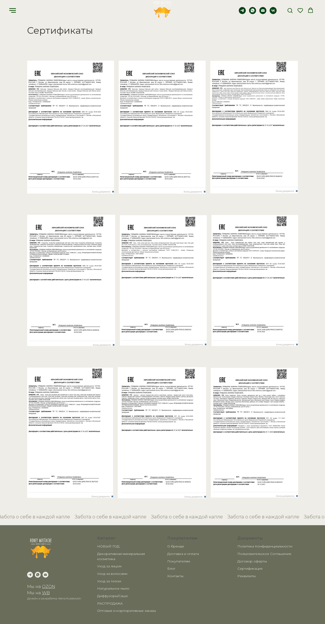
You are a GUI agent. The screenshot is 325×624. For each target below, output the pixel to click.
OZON (48, 586)
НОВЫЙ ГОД (108, 546)
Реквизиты (246, 576)
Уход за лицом (109, 566)
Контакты (175, 576)
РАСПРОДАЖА (110, 603)
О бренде (175, 546)
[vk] (273, 13)
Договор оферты (252, 561)
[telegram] (242, 13)
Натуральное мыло (113, 588)
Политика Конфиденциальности (264, 546)
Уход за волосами (112, 574)
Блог (171, 568)
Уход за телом (109, 581)
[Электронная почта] (262, 13)
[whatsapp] (252, 13)
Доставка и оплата (183, 554)
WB (46, 592)
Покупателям (178, 561)
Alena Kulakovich (69, 598)
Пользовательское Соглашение (264, 554)
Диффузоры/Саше (112, 596)
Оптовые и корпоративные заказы (126, 611)
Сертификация (249, 568)
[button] (290, 10)
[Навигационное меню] (12, 10)
